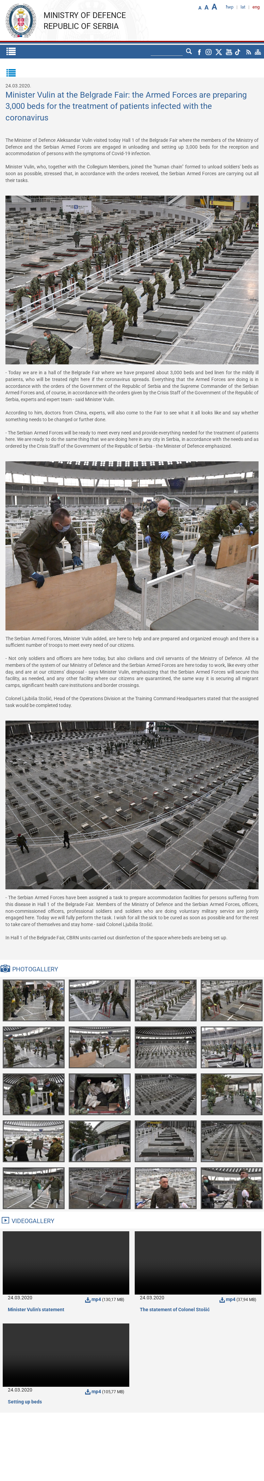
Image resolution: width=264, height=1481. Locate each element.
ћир (229, 7)
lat (243, 7)
